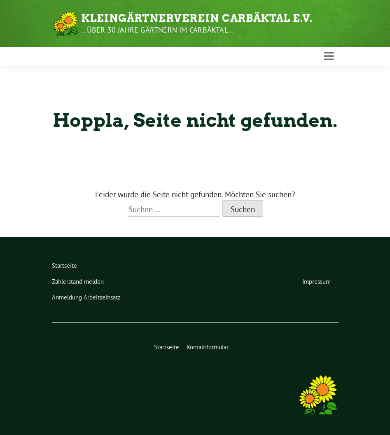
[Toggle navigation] (329, 56)
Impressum (316, 281)
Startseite (64, 265)
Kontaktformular (208, 347)
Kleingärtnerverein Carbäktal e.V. (197, 18)
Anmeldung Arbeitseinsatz (86, 297)
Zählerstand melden (78, 281)
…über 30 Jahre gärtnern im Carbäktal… (157, 30)
